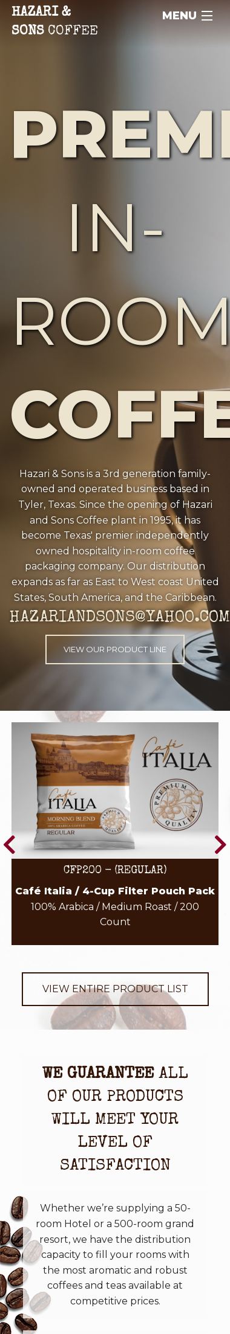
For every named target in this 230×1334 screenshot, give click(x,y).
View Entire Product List (115, 989)
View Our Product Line (115, 649)
